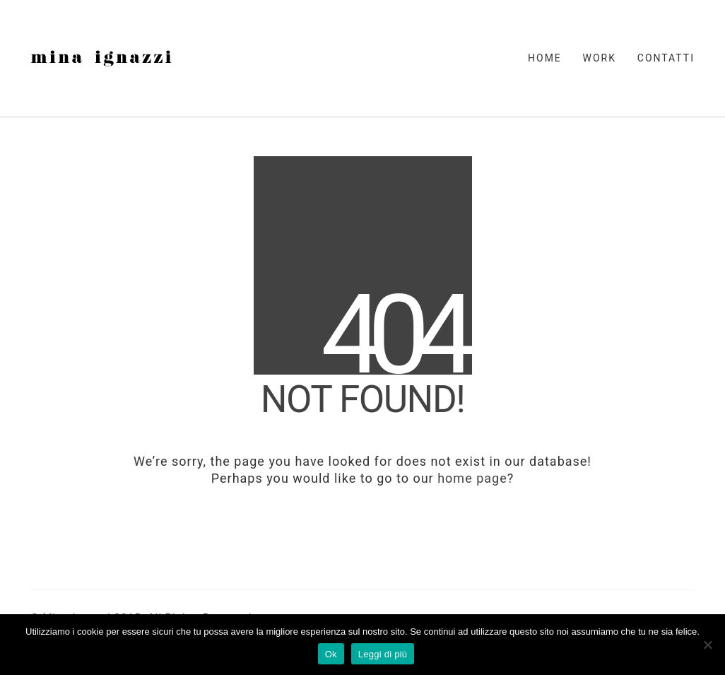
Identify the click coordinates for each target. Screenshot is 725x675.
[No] (707, 645)
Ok (331, 654)
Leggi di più (383, 654)
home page (472, 478)
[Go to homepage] (101, 58)
